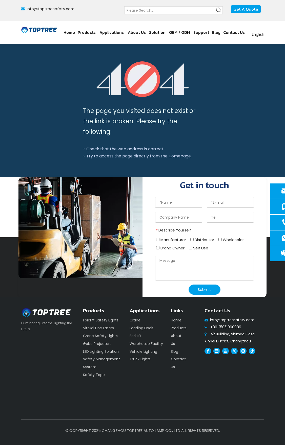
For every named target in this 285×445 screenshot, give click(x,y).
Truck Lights (140, 359)
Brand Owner (170, 248)
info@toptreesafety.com (50, 8)
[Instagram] (243, 350)
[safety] (80, 227)
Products (179, 328)
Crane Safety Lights (100, 335)
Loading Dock (141, 328)
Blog (174, 351)
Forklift (135, 335)
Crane (135, 320)
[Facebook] (208, 350)
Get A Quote (245, 9)
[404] (142, 79)
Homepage (180, 156)
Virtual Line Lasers (98, 328)
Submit (204, 289)
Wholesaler (231, 239)
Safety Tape (94, 374)
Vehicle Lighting (143, 351)
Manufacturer (171, 239)
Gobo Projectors (97, 343)
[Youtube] (225, 350)
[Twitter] (234, 350)
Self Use (198, 248)
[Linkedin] (216, 350)
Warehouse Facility (146, 343)
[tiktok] (252, 350)
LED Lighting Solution (101, 351)
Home (176, 320)
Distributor (202, 239)
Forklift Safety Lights (100, 320)
